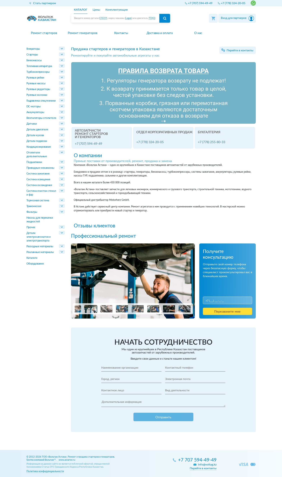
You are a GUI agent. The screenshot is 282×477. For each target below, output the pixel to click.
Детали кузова (35, 135)
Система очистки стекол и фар (41, 193)
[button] (75, 309)
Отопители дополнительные (36, 154)
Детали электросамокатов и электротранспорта (38, 237)
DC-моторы (33, 106)
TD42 (152, 18)
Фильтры (31, 212)
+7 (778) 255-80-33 (211, 142)
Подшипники (34, 162)
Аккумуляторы (35, 112)
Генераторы (33, 49)
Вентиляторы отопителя (41, 118)
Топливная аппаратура (39, 66)
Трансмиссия (33, 206)
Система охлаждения (39, 185)
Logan (128, 18)
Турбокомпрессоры (38, 72)
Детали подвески (36, 141)
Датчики (31, 123)
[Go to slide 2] (165, 121)
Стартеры (32, 54)
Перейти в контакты (240, 50)
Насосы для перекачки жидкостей (39, 219)
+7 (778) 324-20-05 (150, 142)
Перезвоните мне (227, 311)
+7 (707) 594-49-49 (88, 143)
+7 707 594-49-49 (197, 460)
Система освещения (38, 179)
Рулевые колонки (36, 95)
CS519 (103, 18)
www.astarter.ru (67, 460)
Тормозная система (37, 200)
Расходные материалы (39, 246)
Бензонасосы (34, 60)
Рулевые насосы (36, 83)
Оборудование (35, 263)
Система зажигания (37, 173)
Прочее (30, 227)
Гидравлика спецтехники (41, 100)
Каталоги (31, 258)
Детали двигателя (37, 129)
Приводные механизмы (40, 168)
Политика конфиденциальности (45, 471)
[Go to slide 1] (162, 121)
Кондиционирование (38, 146)
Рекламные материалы (40, 252)
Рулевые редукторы (38, 89)
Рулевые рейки (35, 77)
